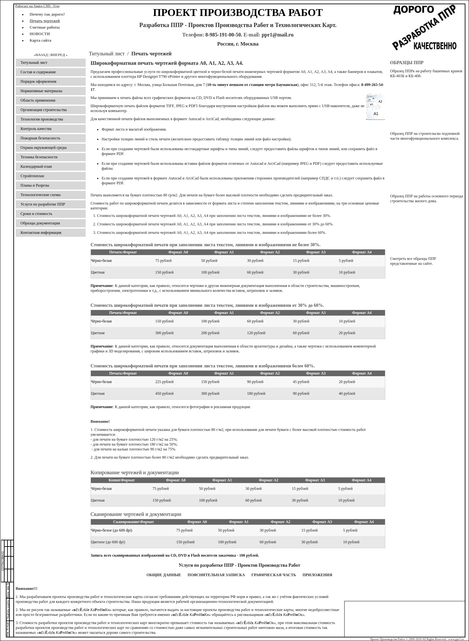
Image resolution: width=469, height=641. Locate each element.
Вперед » (58, 55)
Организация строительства (44, 109)
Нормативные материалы (41, 91)
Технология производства (42, 119)
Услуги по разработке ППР (43, 204)
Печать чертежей (45, 21)
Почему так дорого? (47, 14)
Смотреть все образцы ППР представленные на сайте (413, 261)
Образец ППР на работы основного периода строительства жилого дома (426, 198)
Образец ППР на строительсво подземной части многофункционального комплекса (425, 136)
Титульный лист (107, 53)
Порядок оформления (38, 81)
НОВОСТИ (40, 34)
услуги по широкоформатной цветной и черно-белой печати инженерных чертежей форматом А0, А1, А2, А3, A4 (238, 71)
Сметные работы (45, 27)
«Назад (41, 55)
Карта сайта (40, 40)
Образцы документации (40, 223)
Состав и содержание (38, 72)
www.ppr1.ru (456, 639)
